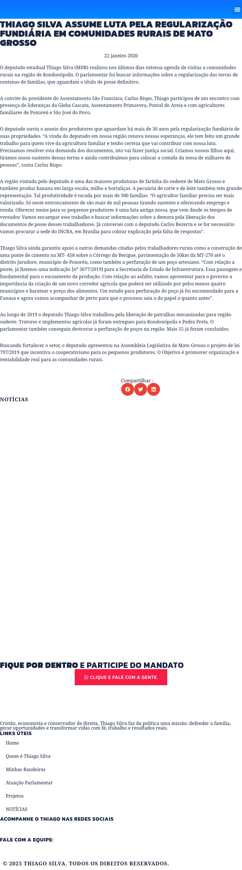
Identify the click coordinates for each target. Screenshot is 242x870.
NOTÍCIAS (16, 809)
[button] (237, 9)
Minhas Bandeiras (26, 769)
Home (12, 743)
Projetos (15, 796)
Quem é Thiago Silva (28, 756)
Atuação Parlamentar (29, 782)
